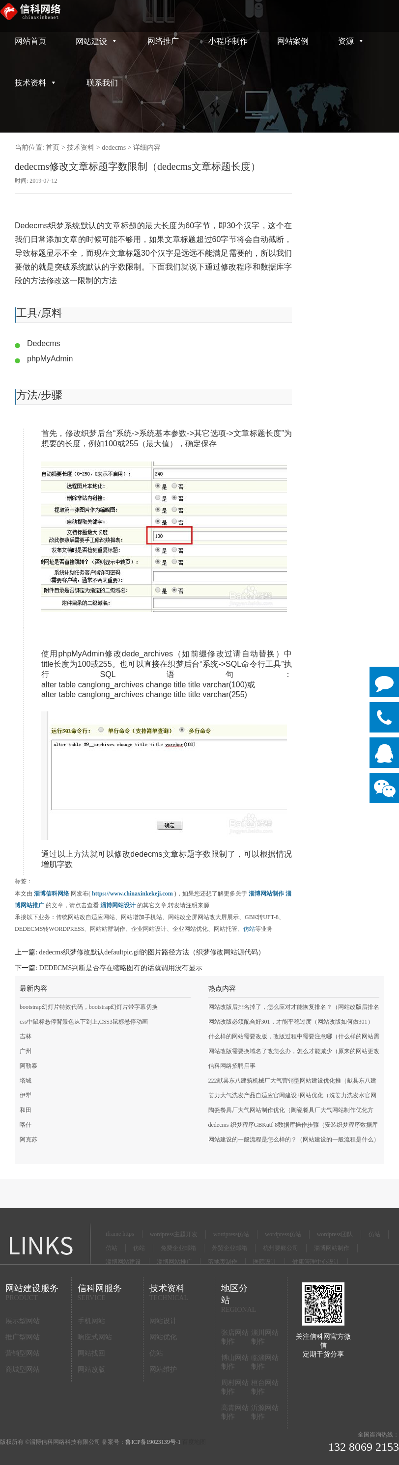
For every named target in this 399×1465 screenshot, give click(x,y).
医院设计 (265, 1261)
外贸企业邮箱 (229, 1248)
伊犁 (25, 1095)
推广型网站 (22, 1337)
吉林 (25, 1036)
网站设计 (163, 1321)
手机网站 (91, 1321)
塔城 (25, 1080)
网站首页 (30, 41)
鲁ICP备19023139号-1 (153, 1441)
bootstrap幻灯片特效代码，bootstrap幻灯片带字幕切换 (89, 1007)
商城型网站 (22, 1369)
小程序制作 (228, 41)
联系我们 (102, 83)
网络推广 (163, 41)
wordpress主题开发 (174, 1234)
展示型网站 (22, 1321)
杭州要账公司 (280, 1248)
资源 (351, 41)
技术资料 (36, 83)
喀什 (25, 1124)
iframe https (120, 1233)
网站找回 (91, 1353)
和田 (25, 1110)
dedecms (114, 147)
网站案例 (293, 41)
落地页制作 (222, 1261)
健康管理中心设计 (316, 1261)
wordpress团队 (335, 1234)
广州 (25, 1051)
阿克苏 (28, 1139)
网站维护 (163, 1369)
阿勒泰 (28, 1065)
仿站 (249, 928)
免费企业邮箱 (178, 1248)
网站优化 (163, 1337)
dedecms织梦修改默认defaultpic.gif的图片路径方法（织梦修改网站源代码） (152, 952)
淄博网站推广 (174, 1261)
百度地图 (194, 1441)
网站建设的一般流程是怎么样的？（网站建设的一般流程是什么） (293, 1139)
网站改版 (91, 1369)
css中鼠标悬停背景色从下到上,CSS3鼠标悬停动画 (84, 1021)
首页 (52, 147)
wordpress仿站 (231, 1234)
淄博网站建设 (123, 1261)
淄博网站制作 (331, 1248)
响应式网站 (95, 1337)
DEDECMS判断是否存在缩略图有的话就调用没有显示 (120, 968)
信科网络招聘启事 (232, 1065)
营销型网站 (22, 1353)
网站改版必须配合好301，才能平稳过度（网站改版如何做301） (290, 1021)
